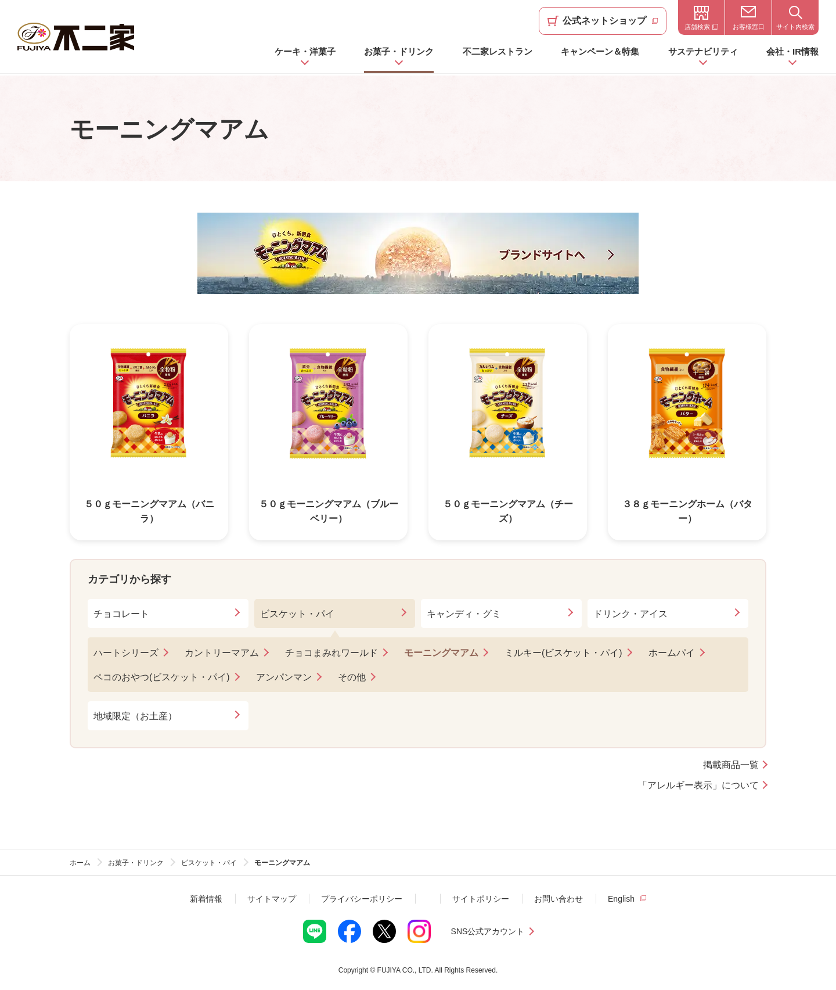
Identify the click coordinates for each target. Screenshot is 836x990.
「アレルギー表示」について (698, 786)
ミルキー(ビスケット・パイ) (563, 653)
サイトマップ (271, 898)
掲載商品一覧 (731, 765)
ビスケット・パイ (297, 614)
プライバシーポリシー (361, 898)
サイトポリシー (480, 898)
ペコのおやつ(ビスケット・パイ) (161, 677)
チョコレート (121, 614)
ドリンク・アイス (630, 614)
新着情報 (206, 898)
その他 (352, 677)
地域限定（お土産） (135, 716)
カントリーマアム (222, 653)
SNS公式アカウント (488, 931)
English (621, 898)
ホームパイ (671, 653)
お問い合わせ (558, 898)
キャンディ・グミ (464, 614)
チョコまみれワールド (331, 653)
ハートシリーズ (125, 653)
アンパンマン (284, 677)
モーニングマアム (441, 653)
